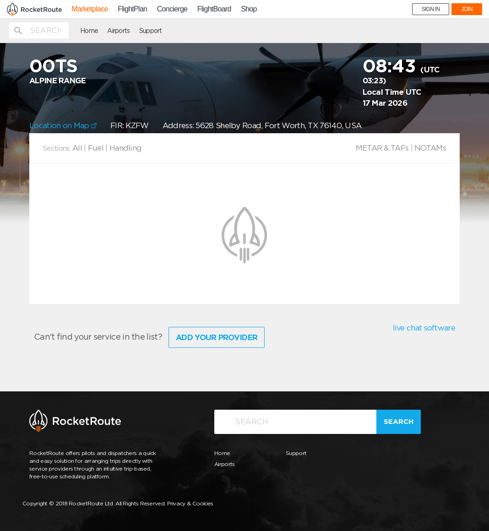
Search (398, 421)
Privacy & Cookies (190, 503)
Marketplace (89, 9)
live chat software (424, 327)
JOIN (467, 9)
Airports (118, 30)
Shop (249, 9)
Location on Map (63, 125)
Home (89, 30)
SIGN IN (431, 9)
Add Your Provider (216, 337)
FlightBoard (214, 9)
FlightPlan (132, 9)
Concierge (172, 9)
